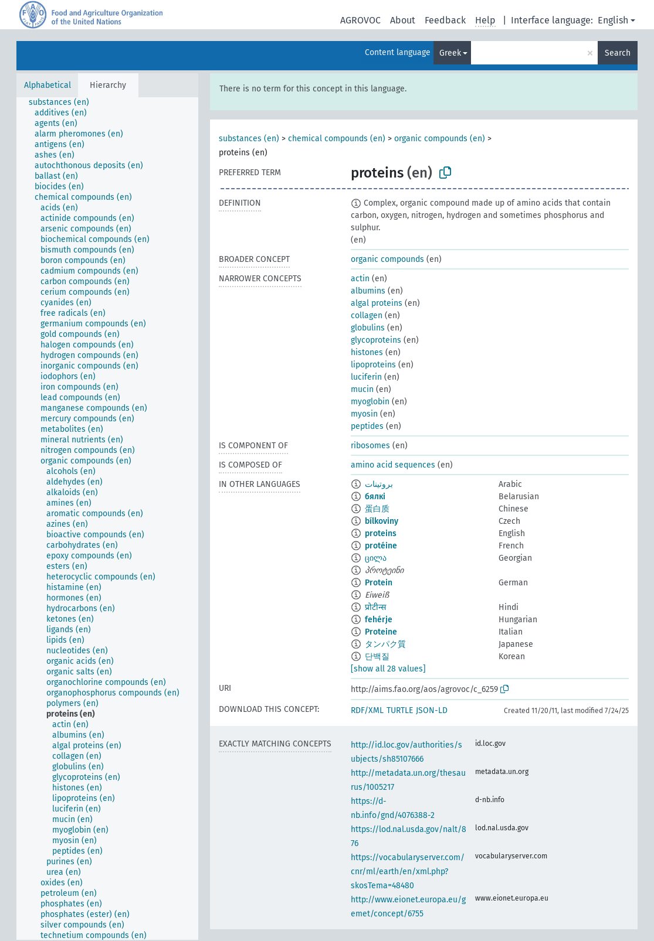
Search (618, 53)
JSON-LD (432, 710)
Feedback (445, 20)
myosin (364, 414)
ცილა (376, 558)
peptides (367, 426)
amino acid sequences (393, 465)
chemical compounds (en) (336, 139)
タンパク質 (385, 644)
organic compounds (387, 259)
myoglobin (370, 402)
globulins (368, 328)
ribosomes (370, 446)
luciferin (366, 377)
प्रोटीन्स (375, 607)
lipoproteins (373, 365)
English (613, 20)
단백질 (377, 657)
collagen (366, 316)
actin (360, 279)
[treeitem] (64, 102)
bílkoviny (381, 521)
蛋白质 (377, 509)
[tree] (107, 518)
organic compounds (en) (439, 139)
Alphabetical (47, 85)
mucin (362, 389)
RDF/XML (367, 710)
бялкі (375, 497)
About (402, 20)
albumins (368, 291)
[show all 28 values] (388, 669)
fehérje (378, 620)
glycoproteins (376, 340)
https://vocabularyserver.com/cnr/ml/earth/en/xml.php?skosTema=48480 (408, 872)
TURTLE (400, 710)
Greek (450, 53)
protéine (381, 546)
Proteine (381, 632)
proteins (381, 533)
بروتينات (379, 484)
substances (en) (249, 139)
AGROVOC (360, 20)
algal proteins (376, 303)
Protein (378, 583)
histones (367, 352)
